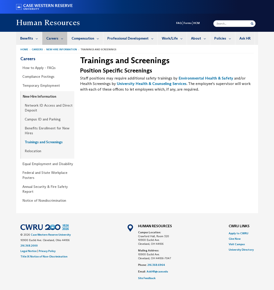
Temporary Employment (41, 85)
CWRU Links (239, 226)
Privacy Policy (47, 251)
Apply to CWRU (238, 233)
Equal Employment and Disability (47, 164)
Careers (56, 38)
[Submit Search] (252, 23)
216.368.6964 (156, 265)
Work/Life (174, 38)
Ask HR (245, 38)
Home (24, 49)
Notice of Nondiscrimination (44, 200)
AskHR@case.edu (157, 271)
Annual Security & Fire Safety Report (45, 189)
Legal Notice (28, 251)
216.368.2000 (29, 245)
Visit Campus (237, 244)
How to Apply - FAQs (39, 68)
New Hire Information (61, 49)
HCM (196, 23)
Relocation (33, 151)
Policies (224, 38)
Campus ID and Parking (42, 119)
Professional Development (132, 38)
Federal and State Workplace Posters (44, 175)
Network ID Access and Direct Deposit (49, 108)
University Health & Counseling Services (151, 83)
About (200, 38)
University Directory (241, 249)
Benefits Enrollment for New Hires (47, 130)
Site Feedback (147, 278)
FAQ (179, 23)
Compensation (87, 38)
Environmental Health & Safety (206, 78)
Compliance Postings (38, 76)
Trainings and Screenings (44, 142)
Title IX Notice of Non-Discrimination (43, 256)
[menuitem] (29, 38)
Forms (188, 23)
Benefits (31, 38)
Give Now (235, 238)
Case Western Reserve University (51, 234)
